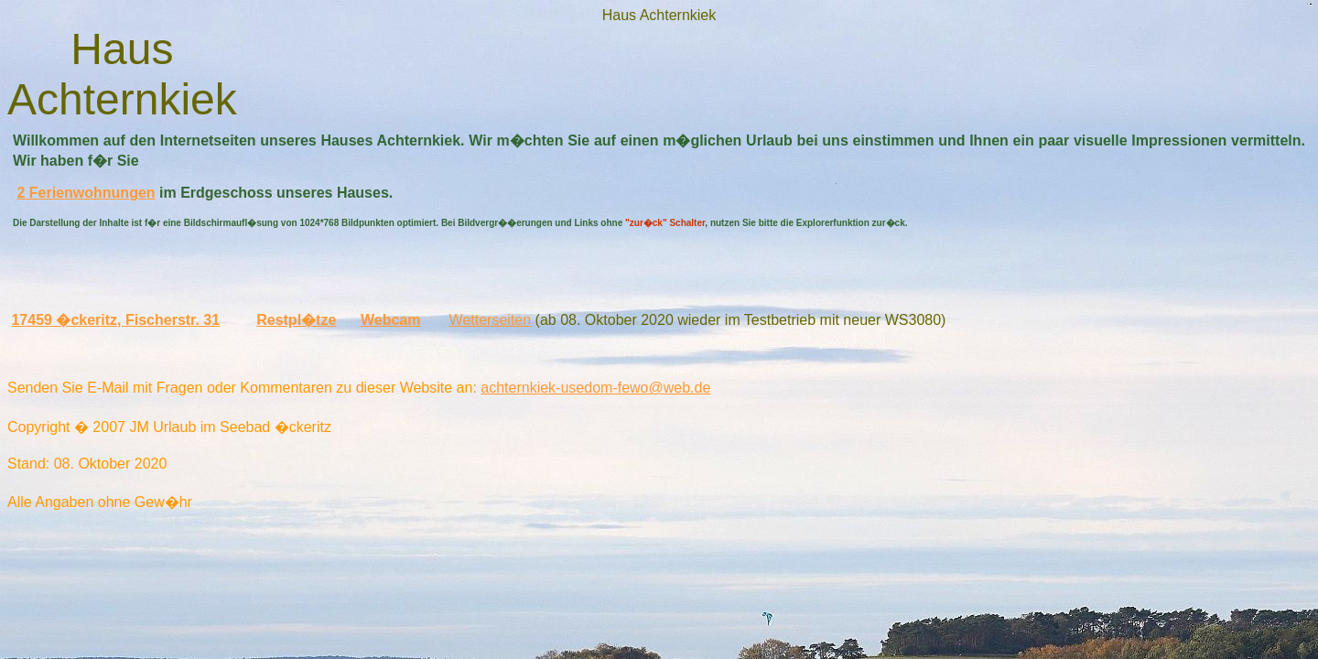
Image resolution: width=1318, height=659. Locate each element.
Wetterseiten (490, 320)
